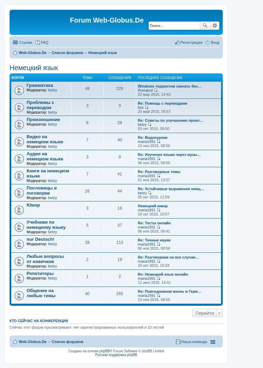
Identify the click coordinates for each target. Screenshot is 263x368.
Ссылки (25, 42)
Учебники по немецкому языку (46, 225)
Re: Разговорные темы (159, 172)
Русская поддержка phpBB (116, 355)
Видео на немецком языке (45, 139)
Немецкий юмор (153, 206)
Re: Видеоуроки (152, 137)
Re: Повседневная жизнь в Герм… (170, 291)
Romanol (145, 90)
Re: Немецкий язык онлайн (163, 274)
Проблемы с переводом (40, 105)
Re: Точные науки (154, 240)
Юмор (33, 205)
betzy (52, 90)
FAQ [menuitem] (44, 42)
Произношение (43, 119)
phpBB (105, 351)
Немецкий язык (102, 53)
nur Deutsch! (40, 239)
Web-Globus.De (33, 53)
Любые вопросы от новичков (45, 259)
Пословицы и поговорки (42, 190)
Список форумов (67, 53)
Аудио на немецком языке (45, 156)
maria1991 (147, 142)
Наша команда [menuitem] (194, 342)
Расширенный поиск (214, 26)
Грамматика (40, 85)
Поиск (205, 26)
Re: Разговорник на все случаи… (168, 257)
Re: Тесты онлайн (154, 223)
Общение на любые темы (41, 293)
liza (141, 107)
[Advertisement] (212, 136)
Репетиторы (40, 273)
